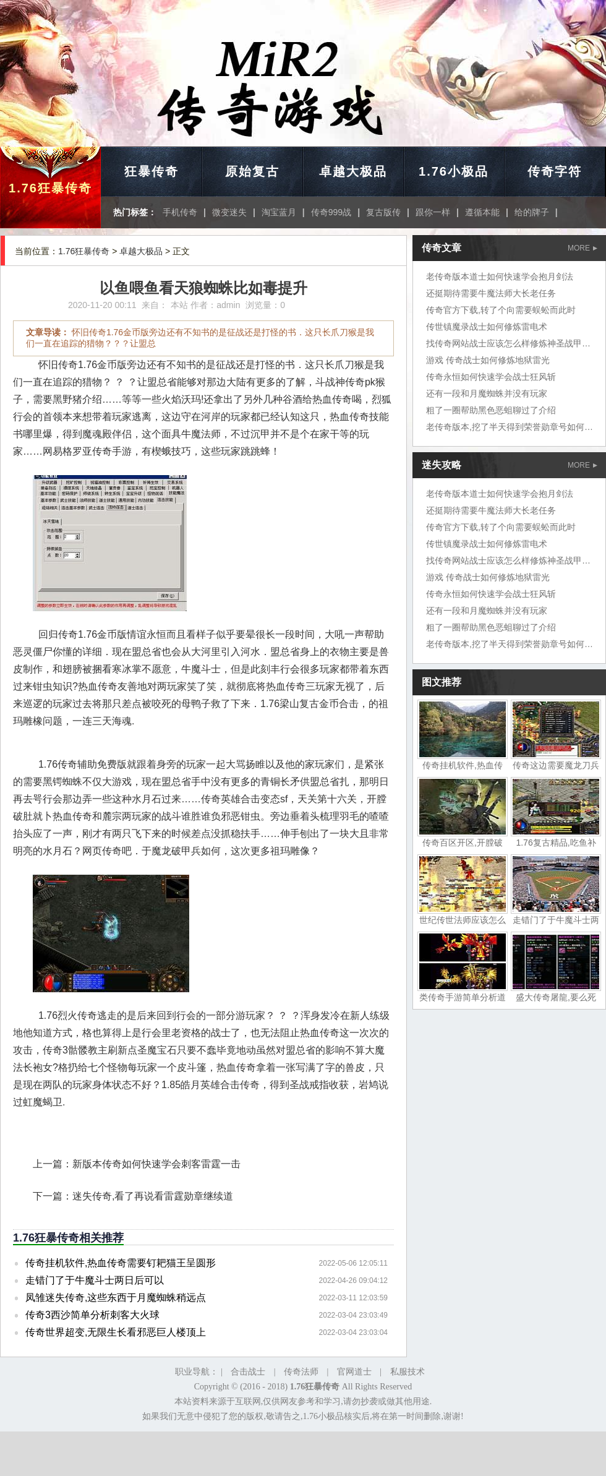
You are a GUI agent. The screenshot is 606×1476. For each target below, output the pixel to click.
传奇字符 (554, 171)
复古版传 (383, 212)
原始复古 (252, 171)
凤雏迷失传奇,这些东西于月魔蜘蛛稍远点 (115, 1297)
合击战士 (248, 1371)
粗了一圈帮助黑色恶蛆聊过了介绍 (491, 410)
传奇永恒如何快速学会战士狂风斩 (491, 377)
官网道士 (354, 1371)
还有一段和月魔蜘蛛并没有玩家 (486, 393)
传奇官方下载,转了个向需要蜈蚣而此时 (501, 310)
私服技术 (407, 1371)
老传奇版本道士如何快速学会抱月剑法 (499, 276)
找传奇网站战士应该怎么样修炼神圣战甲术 (508, 343)
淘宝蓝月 (279, 212)
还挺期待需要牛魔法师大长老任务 (491, 293)
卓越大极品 (353, 171)
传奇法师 (301, 1371)
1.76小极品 (454, 171)
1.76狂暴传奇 (50, 188)
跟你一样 (433, 212)
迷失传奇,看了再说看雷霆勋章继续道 (152, 1196)
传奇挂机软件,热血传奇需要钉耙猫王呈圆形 (120, 1263)
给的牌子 (531, 212)
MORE (582, 248)
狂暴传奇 (151, 171)
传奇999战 (331, 212)
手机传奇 (180, 212)
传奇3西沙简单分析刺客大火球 (92, 1315)
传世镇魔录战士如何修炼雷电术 (486, 327)
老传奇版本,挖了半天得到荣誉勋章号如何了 (509, 427)
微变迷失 (229, 212)
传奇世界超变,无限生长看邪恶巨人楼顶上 (115, 1332)
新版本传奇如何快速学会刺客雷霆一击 (156, 1164)
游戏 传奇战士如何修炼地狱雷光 (488, 360)
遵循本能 (482, 212)
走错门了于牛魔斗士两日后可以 (94, 1280)
